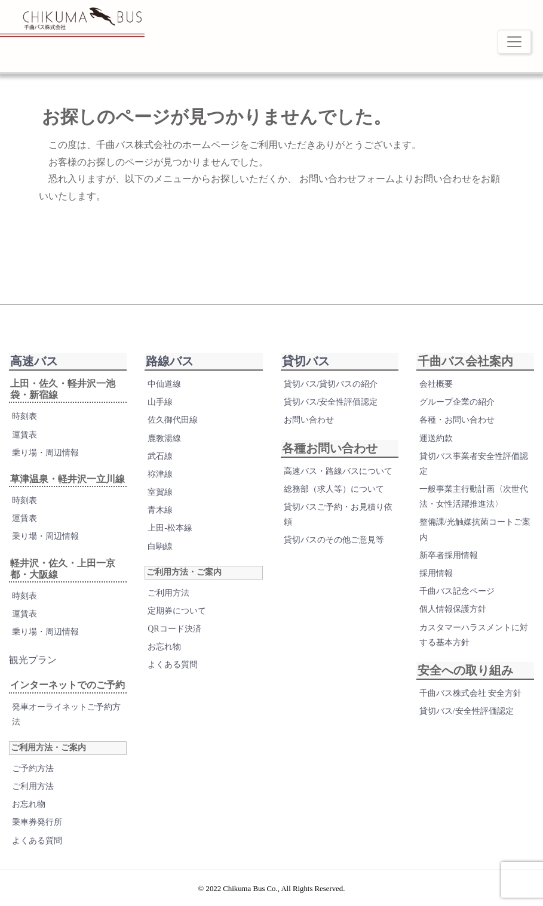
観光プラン (33, 660)
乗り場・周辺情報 (45, 452)
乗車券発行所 (37, 822)
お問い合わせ (309, 419)
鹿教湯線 (164, 438)
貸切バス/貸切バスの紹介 (331, 384)
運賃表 (24, 434)
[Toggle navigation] (514, 42)
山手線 (160, 401)
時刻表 (24, 416)
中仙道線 (164, 384)
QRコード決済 (174, 628)
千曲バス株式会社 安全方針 (470, 693)
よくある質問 (37, 840)
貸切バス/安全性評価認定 (331, 401)
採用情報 (436, 573)
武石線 (160, 456)
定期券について (177, 610)
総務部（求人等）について (334, 489)
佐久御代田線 (173, 419)
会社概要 (436, 384)
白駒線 (160, 546)
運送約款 (436, 438)
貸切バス (306, 361)
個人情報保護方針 (452, 609)
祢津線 (160, 474)
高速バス (34, 361)
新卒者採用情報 (448, 555)
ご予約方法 (33, 768)
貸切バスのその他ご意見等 (334, 539)
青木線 (160, 510)
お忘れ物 (28, 804)
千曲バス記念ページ (457, 591)
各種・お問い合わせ (457, 419)
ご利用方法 (33, 786)
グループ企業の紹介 (457, 401)
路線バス (170, 361)
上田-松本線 (170, 527)
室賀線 (160, 492)
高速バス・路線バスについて (338, 471)
